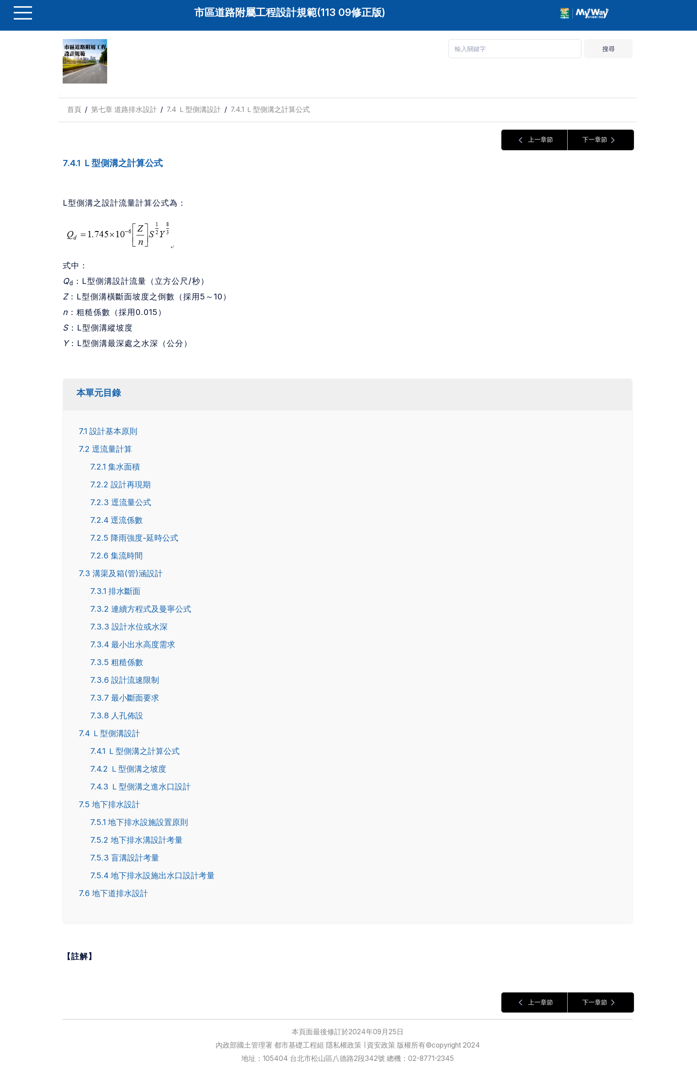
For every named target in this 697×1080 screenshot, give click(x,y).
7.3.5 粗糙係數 (116, 662)
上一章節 (534, 140)
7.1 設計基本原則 (108, 431)
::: (60, 94)
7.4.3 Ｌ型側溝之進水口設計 (140, 786)
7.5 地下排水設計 (109, 804)
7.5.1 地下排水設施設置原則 (139, 822)
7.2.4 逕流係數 (116, 520)
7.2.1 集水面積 (115, 466)
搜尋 (608, 48)
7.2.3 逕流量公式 (120, 502)
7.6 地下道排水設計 (113, 893)
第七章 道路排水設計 (124, 109)
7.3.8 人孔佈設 (116, 715)
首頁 (74, 109)
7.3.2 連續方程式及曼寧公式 (140, 609)
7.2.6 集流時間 (116, 555)
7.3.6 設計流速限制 (124, 680)
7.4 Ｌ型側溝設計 (194, 109)
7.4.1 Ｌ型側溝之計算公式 (270, 109)
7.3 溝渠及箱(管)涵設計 (121, 573)
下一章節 (601, 140)
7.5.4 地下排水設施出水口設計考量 (152, 875)
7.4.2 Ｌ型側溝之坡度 (128, 768)
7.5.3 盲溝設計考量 (124, 857)
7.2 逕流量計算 (105, 449)
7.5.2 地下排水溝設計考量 (136, 840)
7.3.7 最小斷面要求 (124, 697)
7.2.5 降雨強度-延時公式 (134, 537)
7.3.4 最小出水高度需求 (132, 644)
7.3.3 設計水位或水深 (129, 626)
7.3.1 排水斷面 (115, 591)
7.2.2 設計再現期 (120, 484)
